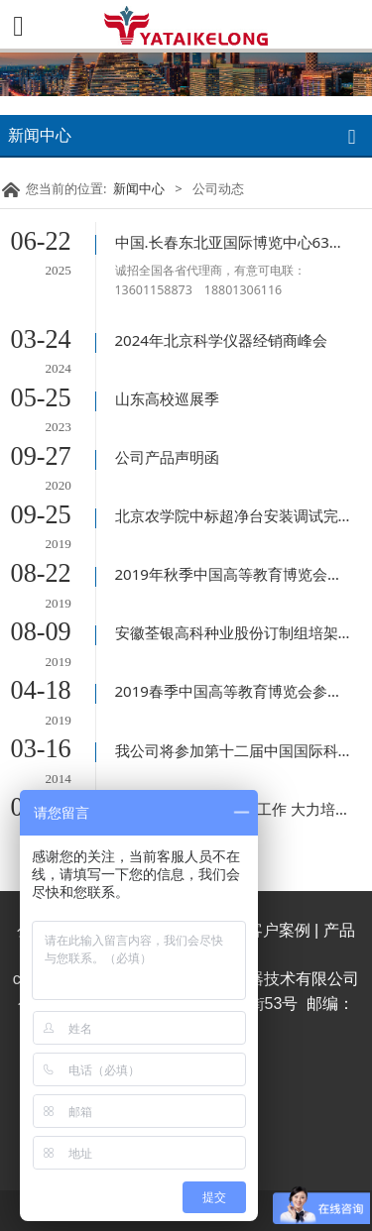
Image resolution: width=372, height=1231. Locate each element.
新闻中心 (139, 188)
